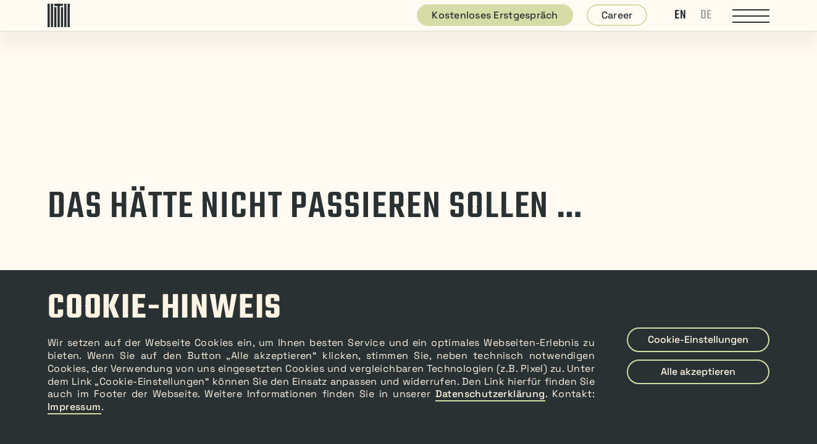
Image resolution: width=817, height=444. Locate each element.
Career (617, 15)
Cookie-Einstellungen (698, 339)
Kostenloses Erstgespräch (495, 15)
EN (680, 15)
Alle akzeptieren (698, 371)
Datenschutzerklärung (490, 393)
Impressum (74, 406)
